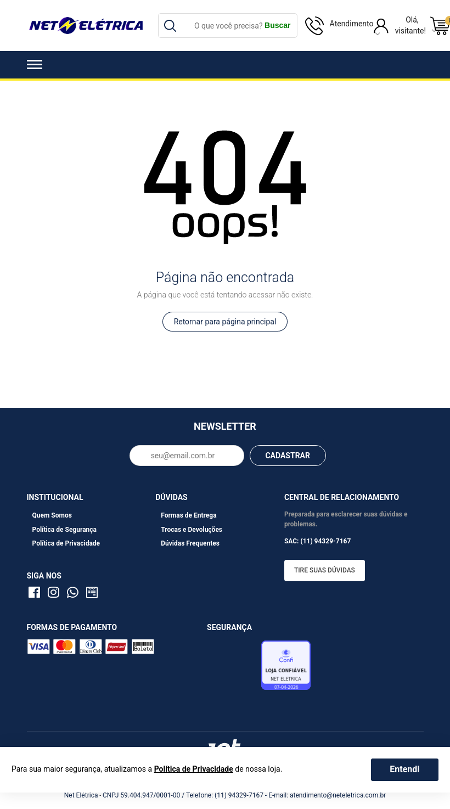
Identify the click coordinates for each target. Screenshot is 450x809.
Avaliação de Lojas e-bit (233, 667)
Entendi (404, 769)
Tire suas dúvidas (324, 570)
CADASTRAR (287, 455)
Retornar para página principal (225, 321)
